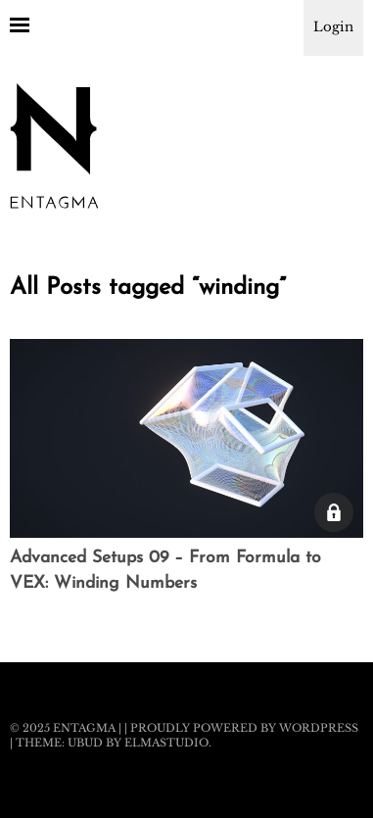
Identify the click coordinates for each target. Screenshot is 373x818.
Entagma (84, 728)
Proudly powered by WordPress (244, 728)
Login (333, 27)
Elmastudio (166, 742)
